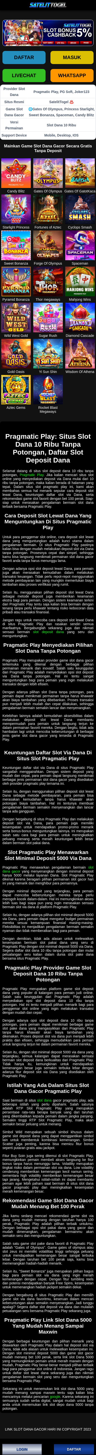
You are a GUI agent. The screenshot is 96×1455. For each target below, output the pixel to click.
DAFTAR (74, 1449)
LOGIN (21, 1449)
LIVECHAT (24, 75)
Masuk (72, 57)
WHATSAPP (72, 75)
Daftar (24, 57)
